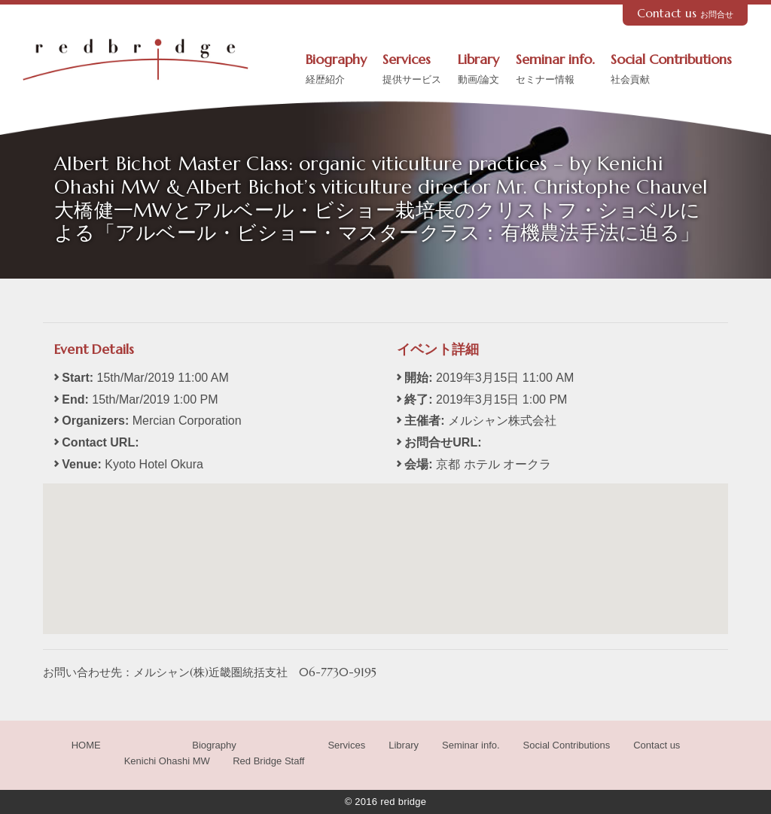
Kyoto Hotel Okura (154, 464)
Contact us (685, 13)
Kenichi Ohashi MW (167, 761)
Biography (336, 70)
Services (411, 70)
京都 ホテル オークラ (493, 464)
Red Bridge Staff (268, 761)
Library (479, 70)
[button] (385, 545)
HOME (86, 745)
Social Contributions (671, 70)
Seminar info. (555, 70)
